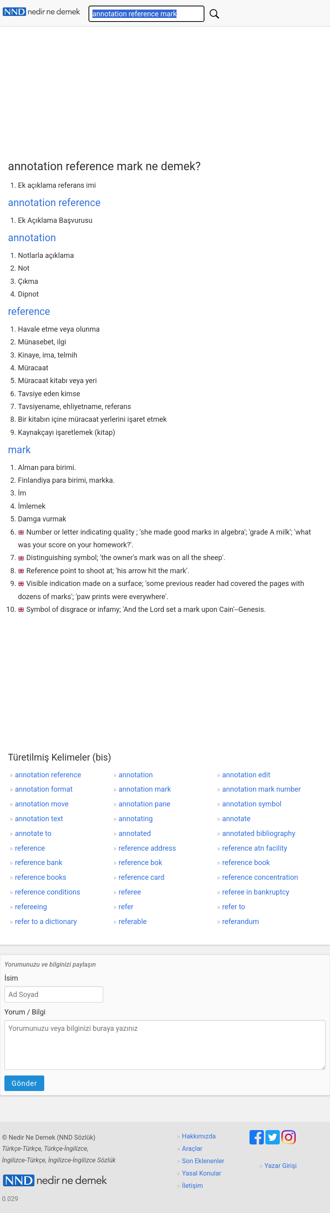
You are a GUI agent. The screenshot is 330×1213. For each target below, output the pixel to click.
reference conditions (47, 892)
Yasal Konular (201, 1173)
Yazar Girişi (281, 1166)
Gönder (24, 1083)
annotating (135, 818)
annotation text (39, 818)
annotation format (44, 789)
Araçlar (192, 1148)
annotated (134, 833)
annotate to (33, 833)
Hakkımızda (199, 1136)
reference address (147, 848)
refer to (234, 906)
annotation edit (246, 775)
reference (29, 311)
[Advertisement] (169, 90)
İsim (11, 978)
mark (19, 450)
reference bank (38, 862)
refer (125, 906)
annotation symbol (252, 804)
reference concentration (260, 877)
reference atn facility (254, 848)
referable (132, 921)
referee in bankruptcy (255, 892)
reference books (40, 877)
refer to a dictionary (46, 921)
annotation (32, 238)
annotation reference (54, 202)
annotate (236, 818)
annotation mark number (261, 789)
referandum (240, 921)
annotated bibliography (258, 833)
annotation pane (144, 804)
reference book (246, 862)
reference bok (140, 862)
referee (129, 892)
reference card (141, 877)
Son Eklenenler (203, 1161)
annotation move (42, 804)
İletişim (192, 1185)
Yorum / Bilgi (24, 1012)
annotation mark (144, 789)
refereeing (31, 906)
